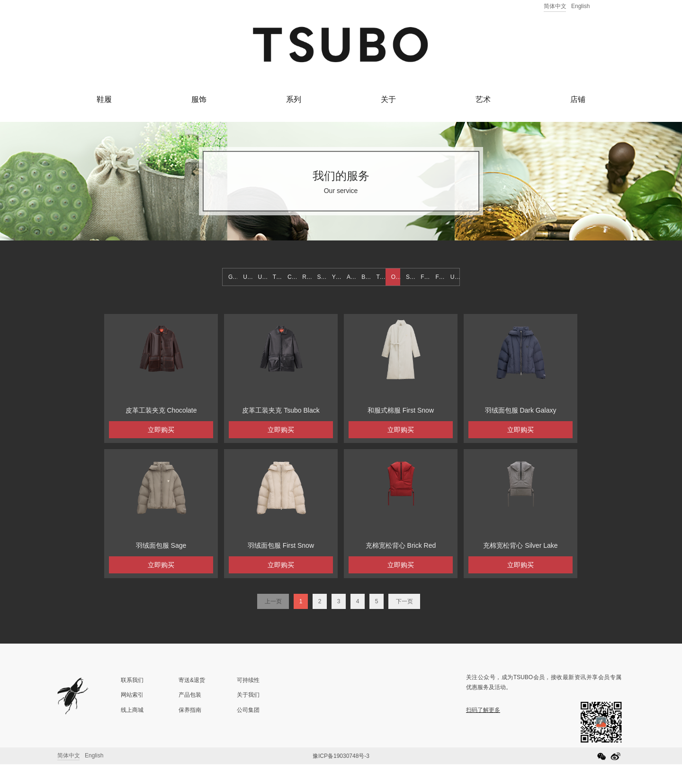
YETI (336, 277)
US (454, 277)
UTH (262, 277)
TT (276, 277)
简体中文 (555, 6)
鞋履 (104, 99)
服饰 (198, 99)
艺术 (483, 99)
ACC (351, 277)
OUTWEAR (395, 277)
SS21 (410, 277)
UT (247, 277)
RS (306, 277)
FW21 (425, 277)
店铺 (577, 99)
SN (321, 277)
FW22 (440, 277)
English (580, 6)
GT (232, 277)
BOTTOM (365, 277)
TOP (381, 277)
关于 (388, 99)
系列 (293, 99)
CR (291, 277)
